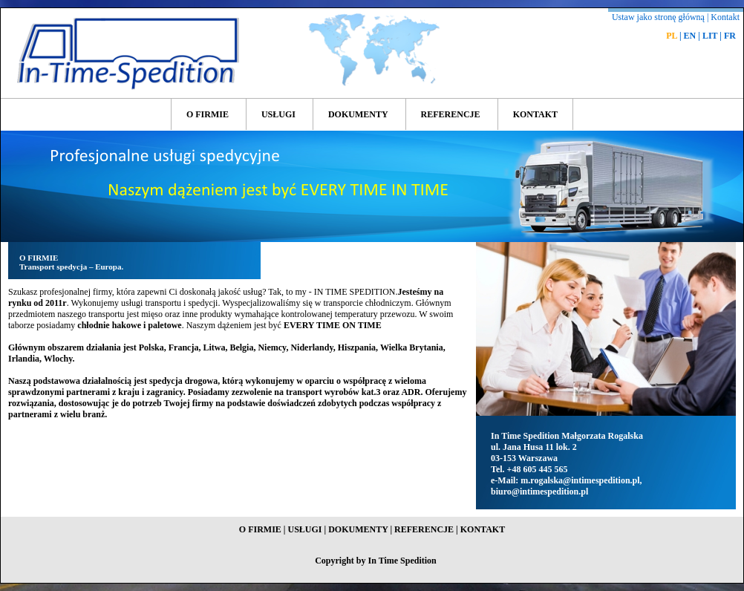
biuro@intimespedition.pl (539, 491)
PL (671, 35)
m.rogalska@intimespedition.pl (580, 480)
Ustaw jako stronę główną (658, 17)
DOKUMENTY (358, 114)
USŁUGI (278, 114)
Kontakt (725, 17)
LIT (709, 35)
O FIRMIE (207, 114)
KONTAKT (535, 114)
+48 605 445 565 (537, 469)
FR (730, 35)
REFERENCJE (450, 114)
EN (690, 35)
